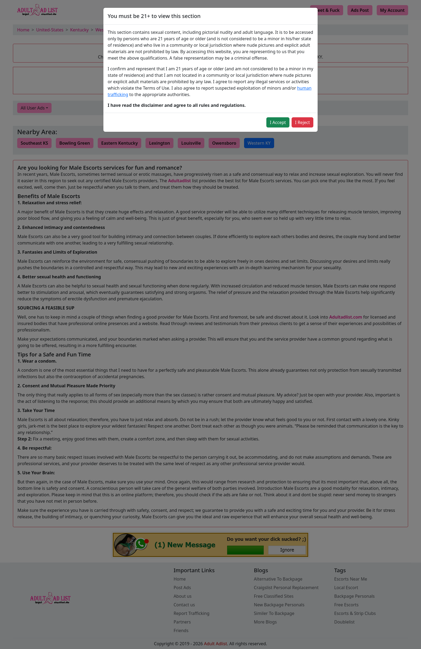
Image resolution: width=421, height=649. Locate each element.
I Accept (278, 122)
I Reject (302, 122)
